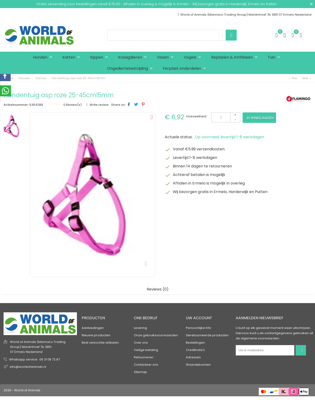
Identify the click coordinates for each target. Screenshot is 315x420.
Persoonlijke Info (198, 328)
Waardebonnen (198, 364)
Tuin (275, 57)
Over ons (141, 342)
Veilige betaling (146, 350)
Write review (99, 104)
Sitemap (140, 372)
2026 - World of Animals (22, 390)
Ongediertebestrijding (131, 68)
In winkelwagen (260, 117)
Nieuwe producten (96, 335)
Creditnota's (195, 350)
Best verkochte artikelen (100, 342)
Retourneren (143, 357)
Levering (140, 328)
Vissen (166, 57)
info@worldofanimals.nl (28, 366)
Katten (72, 57)
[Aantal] (226, 117)
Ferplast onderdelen (185, 68)
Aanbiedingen (93, 328)
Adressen (193, 357)
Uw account (199, 318)
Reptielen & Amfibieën (235, 57)
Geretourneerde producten (207, 335)
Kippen (100, 57)
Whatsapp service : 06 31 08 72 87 (34, 359)
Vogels (193, 57)
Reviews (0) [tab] (158, 289)
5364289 (36, 104)
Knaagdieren (133, 57)
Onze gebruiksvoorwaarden (156, 335)
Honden (43, 57)
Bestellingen (195, 342)
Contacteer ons (146, 364)
